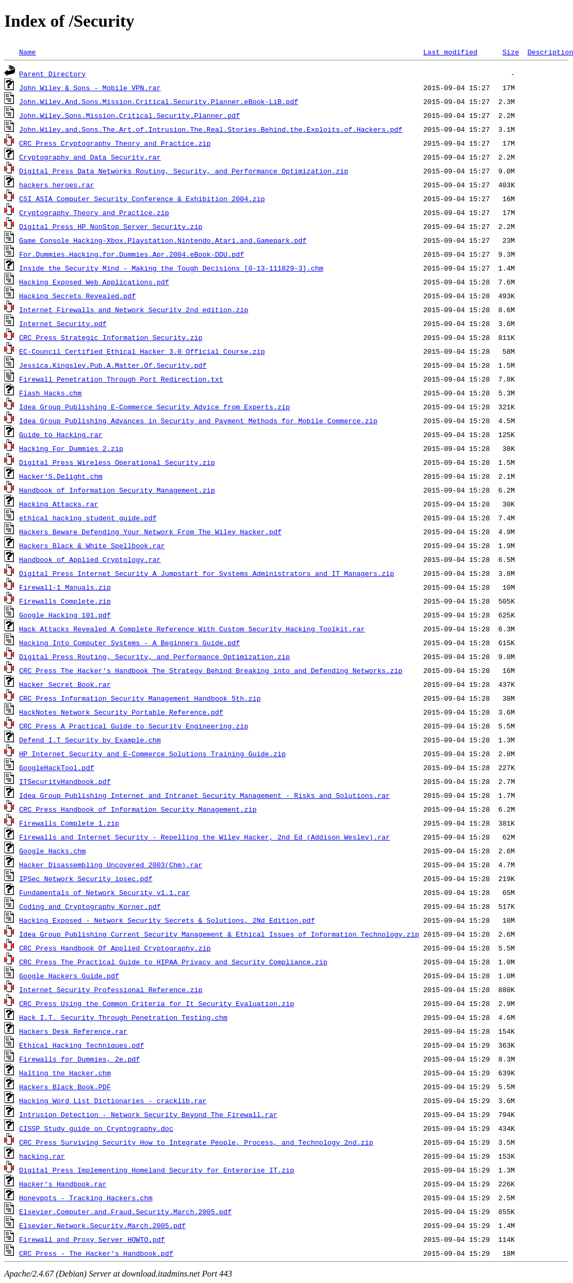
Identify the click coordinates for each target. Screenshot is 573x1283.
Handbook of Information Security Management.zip (117, 490)
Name (27, 52)
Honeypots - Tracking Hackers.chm (86, 1197)
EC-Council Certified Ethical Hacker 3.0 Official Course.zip (142, 351)
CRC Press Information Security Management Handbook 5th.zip (140, 698)
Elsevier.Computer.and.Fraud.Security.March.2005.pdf (125, 1211)
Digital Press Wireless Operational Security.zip (117, 462)
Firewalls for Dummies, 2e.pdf (79, 1059)
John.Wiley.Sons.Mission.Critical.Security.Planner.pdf (129, 115)
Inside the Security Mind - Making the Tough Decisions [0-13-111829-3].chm (171, 268)
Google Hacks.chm (52, 851)
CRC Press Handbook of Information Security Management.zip (138, 809)
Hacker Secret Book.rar (65, 684)
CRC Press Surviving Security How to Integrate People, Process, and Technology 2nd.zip (196, 1142)
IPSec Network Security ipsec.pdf (86, 878)
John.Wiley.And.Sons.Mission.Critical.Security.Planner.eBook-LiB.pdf (159, 101)
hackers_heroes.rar (56, 184)
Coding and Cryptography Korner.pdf (90, 906)
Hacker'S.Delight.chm (61, 476)
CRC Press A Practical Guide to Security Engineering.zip (133, 726)
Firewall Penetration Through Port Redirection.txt (121, 379)
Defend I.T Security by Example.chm (90, 740)
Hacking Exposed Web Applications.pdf (94, 282)
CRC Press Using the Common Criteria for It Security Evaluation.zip (156, 1003)
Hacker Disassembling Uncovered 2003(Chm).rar (110, 864)
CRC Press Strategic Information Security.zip (110, 337)
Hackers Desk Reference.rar (73, 1031)
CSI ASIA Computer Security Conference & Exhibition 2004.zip (142, 198)
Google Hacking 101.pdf (65, 615)
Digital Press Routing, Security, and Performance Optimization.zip (154, 656)
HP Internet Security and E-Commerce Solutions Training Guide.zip (152, 753)
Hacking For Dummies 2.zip (71, 448)
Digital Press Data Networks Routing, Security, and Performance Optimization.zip (183, 171)
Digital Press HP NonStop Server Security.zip (110, 226)
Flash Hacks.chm (50, 393)
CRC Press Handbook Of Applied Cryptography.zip (115, 948)
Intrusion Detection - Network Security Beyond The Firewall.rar (148, 1114)
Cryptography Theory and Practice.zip (94, 212)
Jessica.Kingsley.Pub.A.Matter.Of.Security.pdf (113, 365)
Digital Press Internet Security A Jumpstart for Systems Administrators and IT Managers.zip (206, 573)
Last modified (450, 52)
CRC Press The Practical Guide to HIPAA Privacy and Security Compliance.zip (173, 962)
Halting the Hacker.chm (65, 1073)
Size (511, 52)
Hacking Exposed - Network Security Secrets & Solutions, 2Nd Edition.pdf (167, 920)
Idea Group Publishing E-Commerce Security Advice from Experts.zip (154, 406)
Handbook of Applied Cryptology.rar (90, 559)
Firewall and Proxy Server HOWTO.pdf (92, 1239)
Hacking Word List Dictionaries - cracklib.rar (113, 1100)
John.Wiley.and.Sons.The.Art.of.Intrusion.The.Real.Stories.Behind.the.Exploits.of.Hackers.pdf (211, 129)
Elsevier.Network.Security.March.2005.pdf (102, 1225)
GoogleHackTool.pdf (56, 767)
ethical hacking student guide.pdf (87, 517)
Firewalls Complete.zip (65, 601)
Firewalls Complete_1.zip (69, 823)
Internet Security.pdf (63, 323)
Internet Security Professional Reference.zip (110, 989)
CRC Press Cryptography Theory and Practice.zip (115, 143)
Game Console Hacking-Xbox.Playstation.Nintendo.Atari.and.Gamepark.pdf (163, 240)
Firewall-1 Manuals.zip (65, 587)
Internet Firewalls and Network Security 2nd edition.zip (133, 309)
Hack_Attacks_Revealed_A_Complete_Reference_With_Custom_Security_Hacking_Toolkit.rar (192, 628)
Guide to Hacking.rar (61, 434)
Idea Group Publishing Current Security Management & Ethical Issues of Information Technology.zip (219, 934)
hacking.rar (42, 1156)
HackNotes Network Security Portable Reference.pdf (121, 712)
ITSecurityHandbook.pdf (65, 781)
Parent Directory (52, 73)
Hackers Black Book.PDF (65, 1086)
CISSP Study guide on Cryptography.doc (96, 1128)
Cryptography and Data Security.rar (90, 157)
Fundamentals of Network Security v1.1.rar (104, 892)
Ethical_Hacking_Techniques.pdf (81, 1045)
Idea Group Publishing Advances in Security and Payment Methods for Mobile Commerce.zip (198, 420)
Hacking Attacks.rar (58, 504)
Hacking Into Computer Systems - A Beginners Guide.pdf (129, 642)
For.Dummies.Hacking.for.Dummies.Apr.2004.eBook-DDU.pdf (131, 254)
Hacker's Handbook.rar (63, 1184)
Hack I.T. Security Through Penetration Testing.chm (123, 1017)
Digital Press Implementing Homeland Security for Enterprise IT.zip (156, 1170)
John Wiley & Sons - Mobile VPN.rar (90, 87)
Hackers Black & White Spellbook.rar (92, 545)
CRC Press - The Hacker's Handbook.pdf (96, 1253)
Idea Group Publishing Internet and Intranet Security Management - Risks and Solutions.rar (204, 795)
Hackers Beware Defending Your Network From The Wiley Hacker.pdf (150, 531)
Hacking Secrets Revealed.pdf (77, 295)
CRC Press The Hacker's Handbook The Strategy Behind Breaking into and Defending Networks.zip (211, 670)
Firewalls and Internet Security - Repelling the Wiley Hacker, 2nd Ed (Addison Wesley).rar (204, 837)
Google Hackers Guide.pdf (69, 975)
